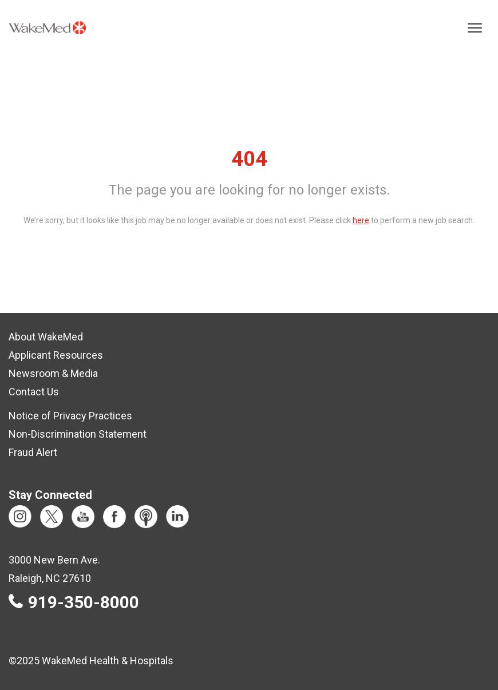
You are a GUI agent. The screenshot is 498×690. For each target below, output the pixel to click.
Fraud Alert (33, 452)
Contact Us (34, 392)
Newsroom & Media (53, 373)
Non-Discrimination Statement (78, 434)
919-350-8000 (83, 602)
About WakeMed (46, 337)
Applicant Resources (56, 355)
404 (249, 159)
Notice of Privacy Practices (70, 416)
